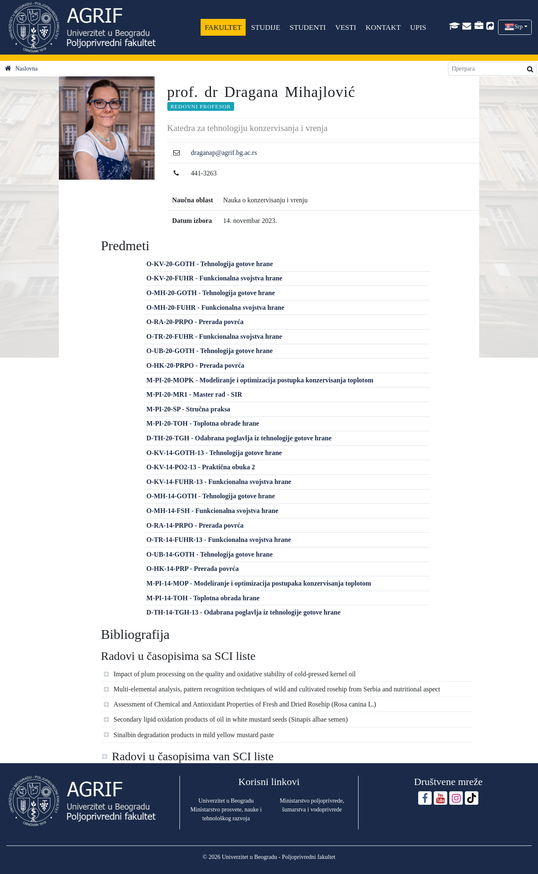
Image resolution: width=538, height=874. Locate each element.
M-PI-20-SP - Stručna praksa (188, 409)
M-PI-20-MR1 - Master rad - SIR (194, 394)
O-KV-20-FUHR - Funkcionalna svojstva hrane (214, 278)
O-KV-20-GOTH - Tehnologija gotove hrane (209, 263)
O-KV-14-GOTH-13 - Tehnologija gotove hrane (214, 452)
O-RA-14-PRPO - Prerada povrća (194, 525)
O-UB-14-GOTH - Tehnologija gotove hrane (209, 554)
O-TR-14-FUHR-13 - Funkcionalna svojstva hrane (218, 539)
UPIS (418, 27)
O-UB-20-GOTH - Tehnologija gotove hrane (209, 350)
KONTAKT (383, 27)
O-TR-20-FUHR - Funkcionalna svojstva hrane (214, 336)
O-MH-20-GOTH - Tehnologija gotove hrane (210, 292)
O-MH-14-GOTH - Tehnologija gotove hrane (210, 496)
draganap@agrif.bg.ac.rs (224, 152)
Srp (518, 27)
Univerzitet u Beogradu (225, 801)
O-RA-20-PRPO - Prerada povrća (194, 321)
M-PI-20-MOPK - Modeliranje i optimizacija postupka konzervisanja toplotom (259, 380)
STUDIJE (265, 27)
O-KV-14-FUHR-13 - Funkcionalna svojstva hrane (218, 481)
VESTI (345, 27)
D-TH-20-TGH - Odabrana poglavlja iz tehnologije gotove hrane (238, 438)
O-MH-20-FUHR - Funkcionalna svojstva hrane (215, 307)
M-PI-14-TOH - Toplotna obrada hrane (202, 598)
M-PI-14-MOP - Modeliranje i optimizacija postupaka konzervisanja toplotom (258, 583)
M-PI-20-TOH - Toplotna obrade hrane (202, 423)
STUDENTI (308, 27)
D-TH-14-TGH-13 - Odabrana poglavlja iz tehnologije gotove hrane (243, 612)
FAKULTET (223, 27)
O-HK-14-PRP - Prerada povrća (192, 568)
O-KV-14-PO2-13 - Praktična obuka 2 (200, 467)
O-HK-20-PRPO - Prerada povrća (195, 365)
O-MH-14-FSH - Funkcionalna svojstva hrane (212, 510)
